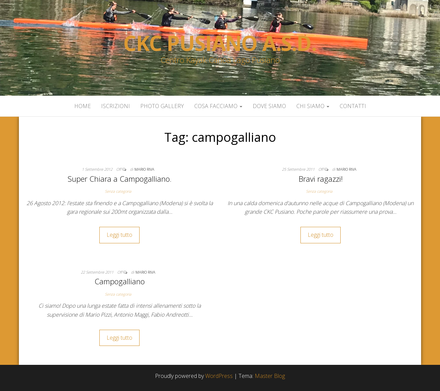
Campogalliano (120, 281)
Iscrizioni (115, 106)
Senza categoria (118, 191)
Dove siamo (269, 106)
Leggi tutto (119, 235)
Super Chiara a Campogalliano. (120, 178)
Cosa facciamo (218, 106)
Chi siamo (312, 106)
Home (82, 106)
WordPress (219, 376)
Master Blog (270, 376)
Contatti (353, 106)
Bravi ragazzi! (321, 178)
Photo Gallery (162, 106)
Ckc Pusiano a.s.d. (219, 43)
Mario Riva (144, 169)
